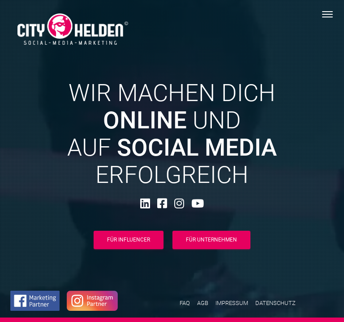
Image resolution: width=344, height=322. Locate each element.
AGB (202, 303)
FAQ (185, 303)
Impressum (231, 303)
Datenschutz (275, 303)
